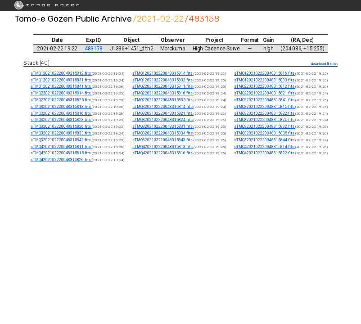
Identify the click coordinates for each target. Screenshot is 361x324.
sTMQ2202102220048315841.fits (264, 100)
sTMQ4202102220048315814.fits (264, 146)
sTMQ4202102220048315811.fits (61, 146)
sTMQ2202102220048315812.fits (264, 86)
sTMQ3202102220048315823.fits (61, 119)
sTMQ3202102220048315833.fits (61, 133)
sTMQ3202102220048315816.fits (61, 113)
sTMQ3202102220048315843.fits (163, 140)
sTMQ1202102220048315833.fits (264, 80)
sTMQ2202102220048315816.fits (163, 93)
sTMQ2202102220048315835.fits (163, 100)
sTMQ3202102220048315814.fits (163, 106)
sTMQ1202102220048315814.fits (163, 73)
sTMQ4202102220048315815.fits (61, 153)
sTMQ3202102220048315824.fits (163, 119)
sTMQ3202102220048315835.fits (264, 133)
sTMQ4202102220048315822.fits (264, 153)
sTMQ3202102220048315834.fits (163, 133)
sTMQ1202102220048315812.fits (61, 73)
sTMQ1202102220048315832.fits (163, 80)
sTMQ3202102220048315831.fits (163, 126)
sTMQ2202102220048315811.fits (163, 86)
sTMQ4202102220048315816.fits (163, 153)
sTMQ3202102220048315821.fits (163, 113)
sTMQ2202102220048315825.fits (61, 100)
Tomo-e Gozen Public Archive (73, 19)
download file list (324, 64)
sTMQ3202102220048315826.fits (61, 126)
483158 (94, 48)
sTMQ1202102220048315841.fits (61, 86)
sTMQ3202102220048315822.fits (264, 113)
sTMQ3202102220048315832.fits (264, 126)
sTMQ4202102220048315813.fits (163, 146)
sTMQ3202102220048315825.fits (264, 119)
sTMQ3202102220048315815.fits (264, 106)
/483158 (202, 19)
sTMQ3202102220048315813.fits (61, 106)
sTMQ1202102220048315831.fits (61, 80)
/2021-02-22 (158, 19)
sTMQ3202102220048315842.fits (61, 140)
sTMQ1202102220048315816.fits (264, 73)
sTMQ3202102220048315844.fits (264, 140)
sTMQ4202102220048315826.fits (61, 160)
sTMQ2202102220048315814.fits (61, 93)
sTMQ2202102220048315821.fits (264, 93)
